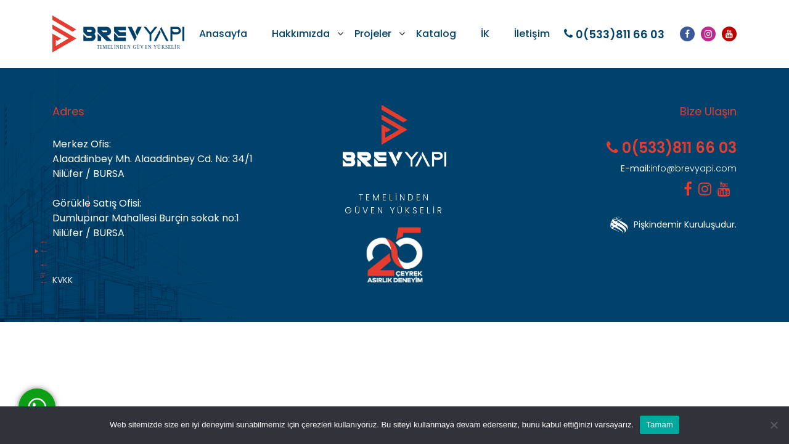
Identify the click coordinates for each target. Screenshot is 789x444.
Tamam (659, 424)
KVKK (62, 280)
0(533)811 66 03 (614, 34)
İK (485, 34)
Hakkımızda (301, 34)
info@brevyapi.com (679, 168)
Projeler (372, 34)
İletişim (532, 34)
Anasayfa (223, 34)
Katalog (436, 34)
